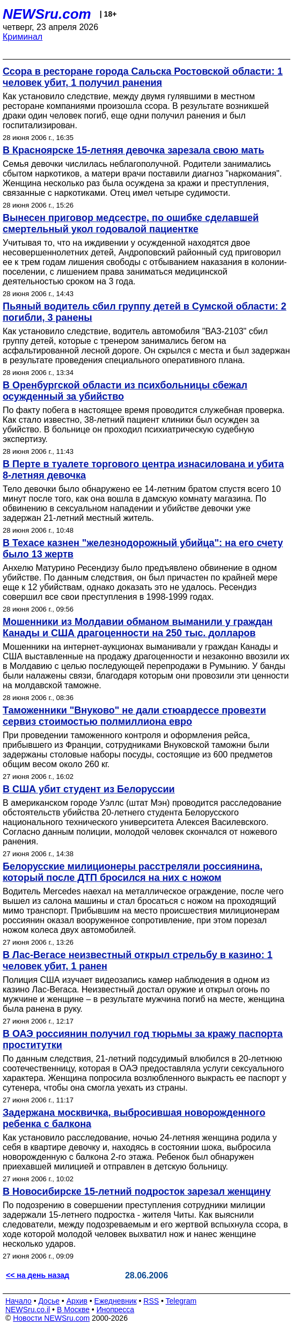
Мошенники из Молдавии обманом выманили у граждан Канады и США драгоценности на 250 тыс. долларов (138, 627)
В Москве (73, 1309)
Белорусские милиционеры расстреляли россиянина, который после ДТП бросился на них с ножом (132, 872)
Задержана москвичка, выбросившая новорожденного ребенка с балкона (134, 1118)
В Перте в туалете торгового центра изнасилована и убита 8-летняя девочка (143, 470)
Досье (49, 1301)
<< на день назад (37, 1275)
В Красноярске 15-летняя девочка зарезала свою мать (133, 150)
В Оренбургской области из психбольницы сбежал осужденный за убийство (125, 391)
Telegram (181, 1301)
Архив (77, 1301)
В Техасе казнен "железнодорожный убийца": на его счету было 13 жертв (143, 549)
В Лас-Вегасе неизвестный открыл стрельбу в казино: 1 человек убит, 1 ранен (138, 961)
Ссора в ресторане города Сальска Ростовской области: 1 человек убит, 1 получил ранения (143, 77)
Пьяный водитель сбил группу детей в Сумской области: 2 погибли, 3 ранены (145, 312)
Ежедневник (115, 1301)
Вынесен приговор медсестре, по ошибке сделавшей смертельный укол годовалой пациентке (131, 223)
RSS (151, 1301)
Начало (18, 1301)
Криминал (22, 36)
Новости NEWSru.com (51, 1318)
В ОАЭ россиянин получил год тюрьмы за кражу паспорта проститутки (143, 1039)
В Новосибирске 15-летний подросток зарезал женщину (137, 1191)
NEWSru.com (47, 14)
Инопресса (116, 1309)
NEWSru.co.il (27, 1309)
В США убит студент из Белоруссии (89, 789)
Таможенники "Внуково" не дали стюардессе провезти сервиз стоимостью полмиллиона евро (134, 716)
